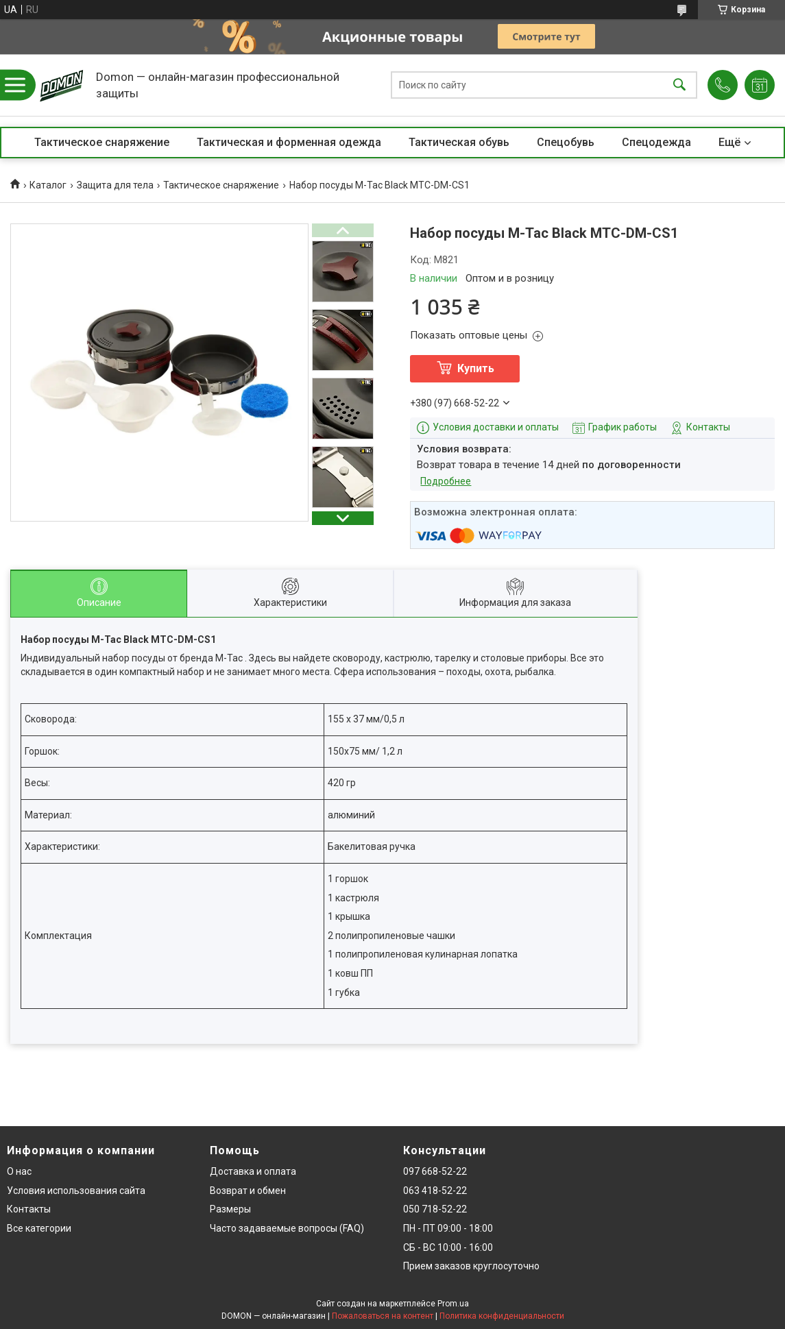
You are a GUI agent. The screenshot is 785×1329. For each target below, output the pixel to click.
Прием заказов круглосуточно (471, 1265)
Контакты (29, 1209)
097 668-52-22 (435, 1171)
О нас (19, 1171)
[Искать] (679, 85)
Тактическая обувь (459, 142)
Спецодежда (656, 142)
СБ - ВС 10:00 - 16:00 (448, 1247)
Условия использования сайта (76, 1190)
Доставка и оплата (253, 1171)
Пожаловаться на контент (382, 1316)
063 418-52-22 (435, 1190)
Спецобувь (565, 142)
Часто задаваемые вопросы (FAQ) (287, 1228)
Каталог (48, 185)
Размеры (230, 1209)
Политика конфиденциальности (501, 1316)
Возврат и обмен (248, 1190)
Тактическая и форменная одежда (289, 142)
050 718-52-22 (435, 1209)
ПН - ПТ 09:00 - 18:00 (448, 1228)
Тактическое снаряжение (101, 142)
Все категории (39, 1228)
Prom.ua (453, 1303)
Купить (475, 368)
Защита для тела (115, 185)
